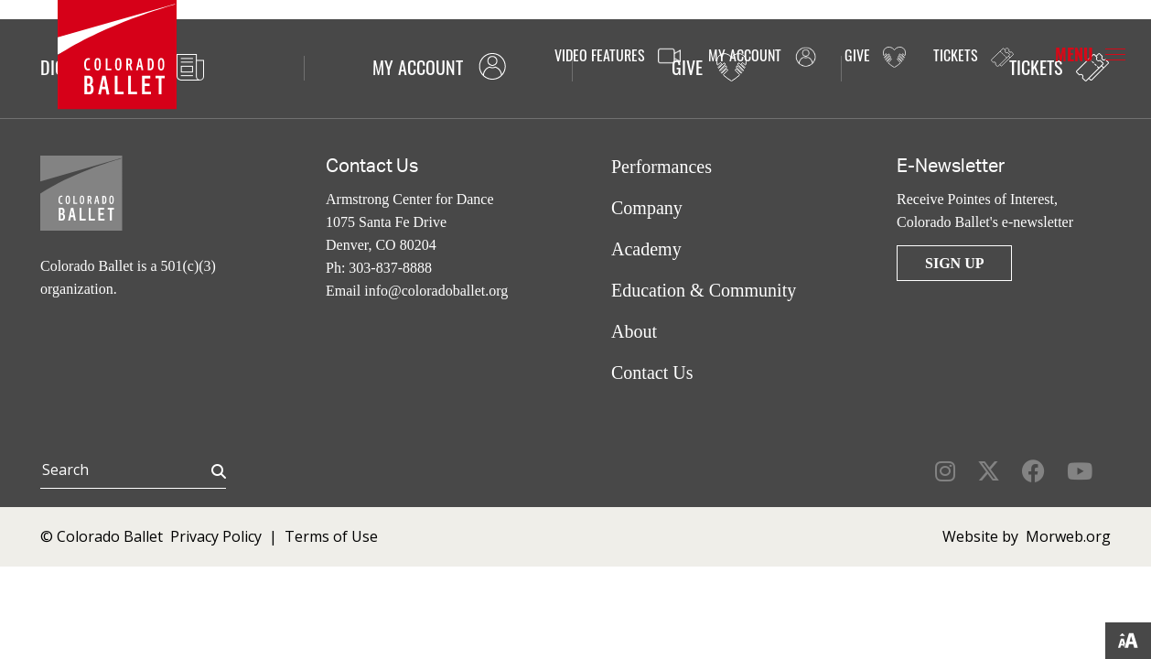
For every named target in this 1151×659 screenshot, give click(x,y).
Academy (646, 249)
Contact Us (652, 372)
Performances (661, 167)
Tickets (973, 55)
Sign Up (954, 263)
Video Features (617, 56)
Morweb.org (1068, 536)
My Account (762, 56)
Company (647, 208)
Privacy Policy (216, 536)
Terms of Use (331, 536)
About (634, 331)
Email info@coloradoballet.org (417, 290)
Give (875, 56)
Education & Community (703, 290)
